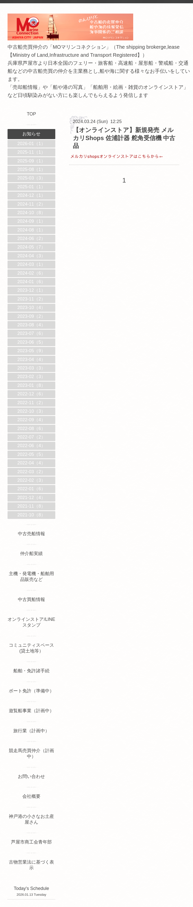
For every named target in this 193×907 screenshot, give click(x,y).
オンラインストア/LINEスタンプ (31, 622)
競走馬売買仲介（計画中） (31, 753)
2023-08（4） (31, 324)
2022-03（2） (31, 471)
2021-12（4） (31, 497)
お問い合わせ (31, 776)
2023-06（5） (31, 342)
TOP (31, 113)
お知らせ (31, 133)
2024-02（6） (31, 273)
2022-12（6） (31, 393)
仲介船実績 (33, 553)
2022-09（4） (31, 419)
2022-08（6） (31, 428)
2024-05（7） (31, 247)
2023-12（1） (31, 290)
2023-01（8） (31, 385)
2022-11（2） (31, 402)
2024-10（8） (31, 212)
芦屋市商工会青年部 (31, 841)
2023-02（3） (31, 376)
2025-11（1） (31, 152)
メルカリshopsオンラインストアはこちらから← (116, 156)
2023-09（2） (31, 316)
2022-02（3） (31, 480)
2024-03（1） (31, 264)
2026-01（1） (31, 143)
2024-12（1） (31, 195)
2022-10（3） (31, 411)
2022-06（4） (31, 445)
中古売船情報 (31, 533)
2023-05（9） (31, 350)
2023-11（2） (31, 298)
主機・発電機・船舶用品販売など (31, 576)
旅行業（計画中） (31, 730)
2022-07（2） (31, 437)
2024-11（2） (31, 204)
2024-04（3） (31, 255)
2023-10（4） (31, 307)
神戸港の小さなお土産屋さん (31, 819)
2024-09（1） (31, 221)
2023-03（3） (31, 368)
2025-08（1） (31, 169)
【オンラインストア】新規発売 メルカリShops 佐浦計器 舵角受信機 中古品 (124, 138)
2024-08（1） (31, 229)
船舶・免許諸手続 (31, 670)
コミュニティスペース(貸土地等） (31, 648)
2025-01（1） (31, 186)
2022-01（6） (31, 488)
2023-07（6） (31, 333)
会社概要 (31, 796)
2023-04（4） (31, 359)
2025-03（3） (31, 177)
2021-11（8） (31, 506)
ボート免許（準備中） (31, 690)
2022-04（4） (31, 462)
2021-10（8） (31, 514)
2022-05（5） (31, 454)
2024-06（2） (31, 238)
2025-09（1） (31, 160)
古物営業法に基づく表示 (31, 865)
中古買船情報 (31, 599)
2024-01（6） (31, 281)
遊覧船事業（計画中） (31, 710)
